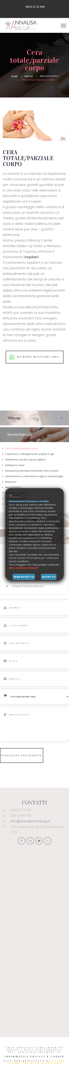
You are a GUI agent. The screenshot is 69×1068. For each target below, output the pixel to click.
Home (14, 76)
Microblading (13, 487)
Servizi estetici (49, 76)
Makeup (13, 418)
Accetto (48, 577)
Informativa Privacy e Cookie (34, 1056)
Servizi (28, 76)
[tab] (34, 418)
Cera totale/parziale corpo (21, 448)
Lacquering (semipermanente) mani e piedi (31, 470)
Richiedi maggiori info (34, 357)
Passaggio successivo (21, 755)
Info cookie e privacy (23, 568)
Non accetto (24, 577)
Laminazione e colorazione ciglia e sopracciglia (34, 476)
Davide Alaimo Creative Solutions (36, 1062)
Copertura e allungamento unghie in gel (29, 454)
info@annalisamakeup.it (30, 822)
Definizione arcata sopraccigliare (25, 459)
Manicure (10, 482)
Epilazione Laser (14, 465)
